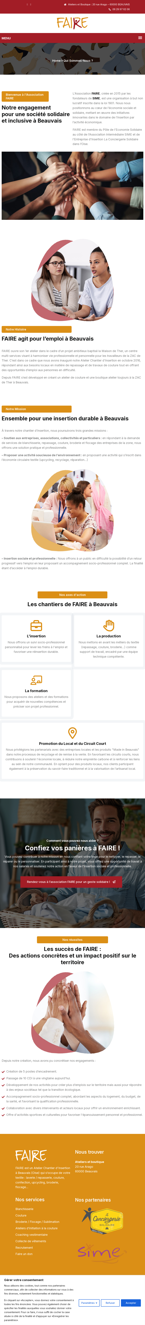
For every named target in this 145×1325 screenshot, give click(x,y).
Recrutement (24, 1271)
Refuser (110, 1302)
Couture (20, 1239)
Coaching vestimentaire (31, 1258)
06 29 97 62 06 (119, 9)
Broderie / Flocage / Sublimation (37, 1246)
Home (56, 60)
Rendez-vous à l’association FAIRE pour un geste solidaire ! (71, 901)
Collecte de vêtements (30, 1265)
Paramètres (88, 1302)
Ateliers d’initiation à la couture (36, 1252)
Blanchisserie (24, 1233)
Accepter (131, 1302)
